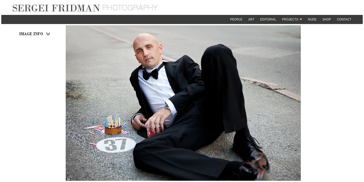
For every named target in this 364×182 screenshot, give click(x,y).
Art (251, 19)
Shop (327, 19)
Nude (312, 19)
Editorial (268, 19)
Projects (290, 19)
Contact (344, 19)
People (236, 19)
